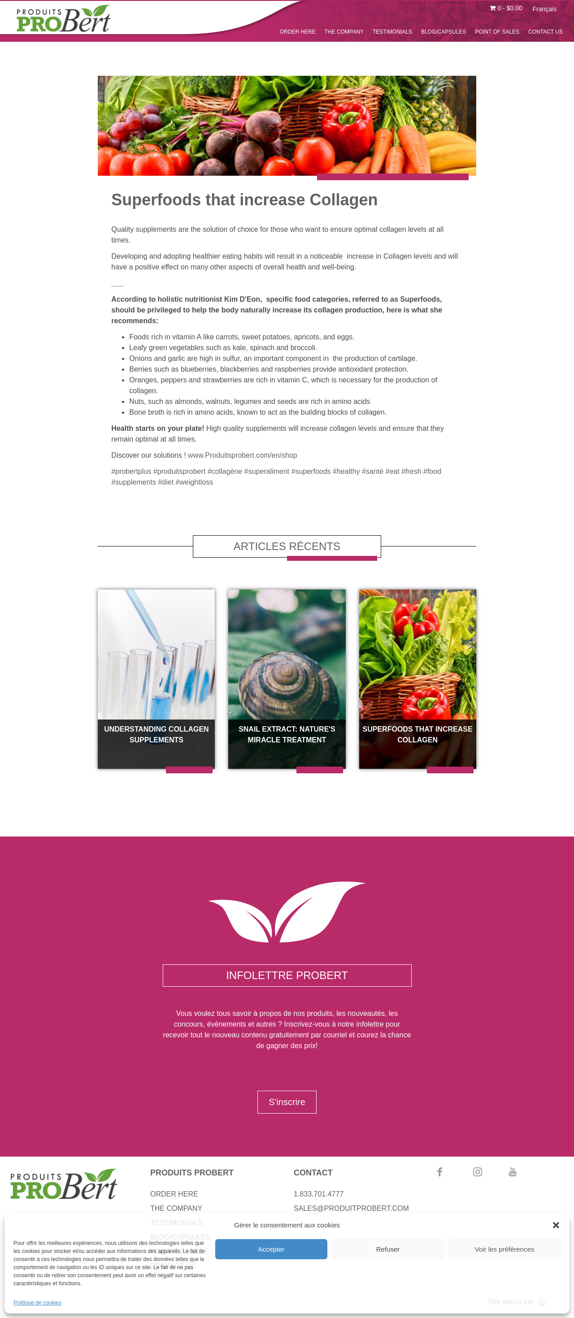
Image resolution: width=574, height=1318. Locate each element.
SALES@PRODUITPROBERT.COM (351, 1208)
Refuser (388, 1249)
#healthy (346, 471)
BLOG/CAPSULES (443, 32)
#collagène (225, 471)
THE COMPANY (344, 32)
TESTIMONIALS (392, 32)
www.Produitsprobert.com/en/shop (242, 455)
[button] (556, 1225)
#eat (392, 471)
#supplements (133, 482)
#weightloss (194, 482)
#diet (166, 482)
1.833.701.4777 (319, 1194)
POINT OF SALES (497, 32)
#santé (372, 471)
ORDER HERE (298, 32)
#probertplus (131, 471)
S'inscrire (287, 1102)
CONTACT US (545, 32)
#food (432, 471)
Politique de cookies (37, 1303)
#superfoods (311, 471)
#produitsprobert (179, 471)
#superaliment (267, 471)
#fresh (411, 471)
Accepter (271, 1249)
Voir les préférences (505, 1249)
